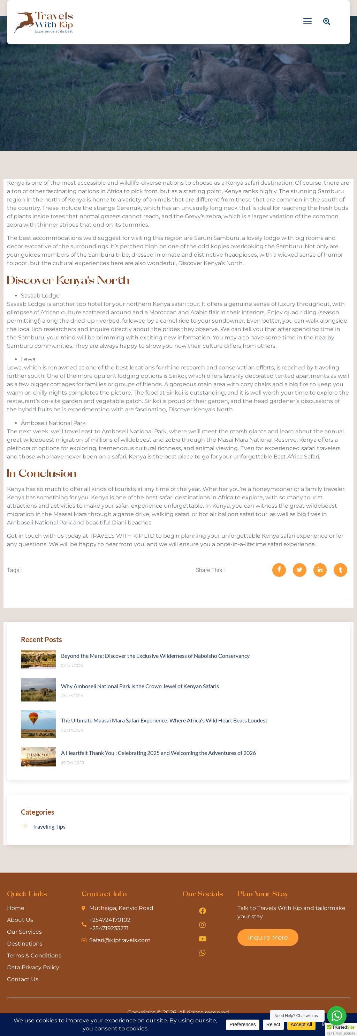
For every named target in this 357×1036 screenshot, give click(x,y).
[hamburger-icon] (307, 22)
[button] (341, 1029)
